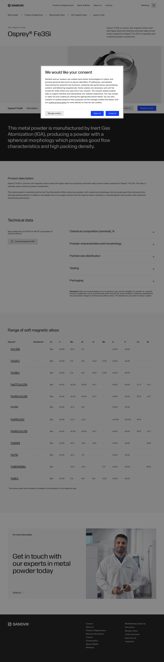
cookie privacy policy (58, 102)
